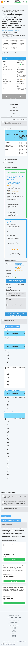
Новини (14, 628)
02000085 (19, 79)
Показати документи (13, 204)
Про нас (14, 631)
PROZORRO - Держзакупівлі (14, 620)
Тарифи (14, 636)
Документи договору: (12, 242)
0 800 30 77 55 (16, 0)
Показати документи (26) (13, 290)
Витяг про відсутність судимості (14, 94)
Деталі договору (11, 247)
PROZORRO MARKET (14, 622)
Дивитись (14, 559)
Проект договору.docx (8, 403)
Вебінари (14, 635)
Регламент (14, 633)
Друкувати (6, 516)
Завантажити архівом (12, 326)
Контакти (14, 630)
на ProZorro (5, 34)
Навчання (14, 627)
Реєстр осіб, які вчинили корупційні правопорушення (14, 97)
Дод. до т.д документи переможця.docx (8, 377)
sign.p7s (8, 338)
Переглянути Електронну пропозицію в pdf (16, 281)
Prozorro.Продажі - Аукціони (14, 623)
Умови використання (12, 643)
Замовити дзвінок (17, 2)
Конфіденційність (4, 643)
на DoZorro (10, 34)
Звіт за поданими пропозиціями (11, 520)
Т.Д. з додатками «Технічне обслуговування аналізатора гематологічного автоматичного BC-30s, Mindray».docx (8, 449)
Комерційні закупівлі (14, 625)
